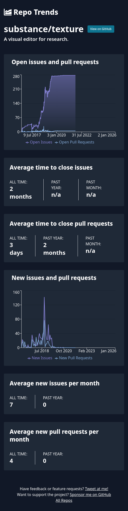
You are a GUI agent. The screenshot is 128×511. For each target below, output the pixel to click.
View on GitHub (101, 29)
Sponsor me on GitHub (90, 494)
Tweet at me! (96, 488)
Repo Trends (31, 12)
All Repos (64, 500)
